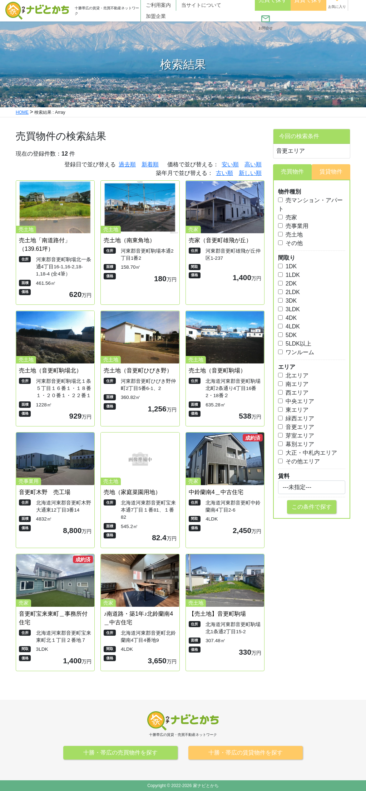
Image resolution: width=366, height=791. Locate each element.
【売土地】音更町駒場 (217, 614)
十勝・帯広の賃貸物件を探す (245, 753)
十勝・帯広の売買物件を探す (120, 753)
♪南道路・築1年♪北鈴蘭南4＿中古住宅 (138, 618)
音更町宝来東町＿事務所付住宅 (53, 618)
